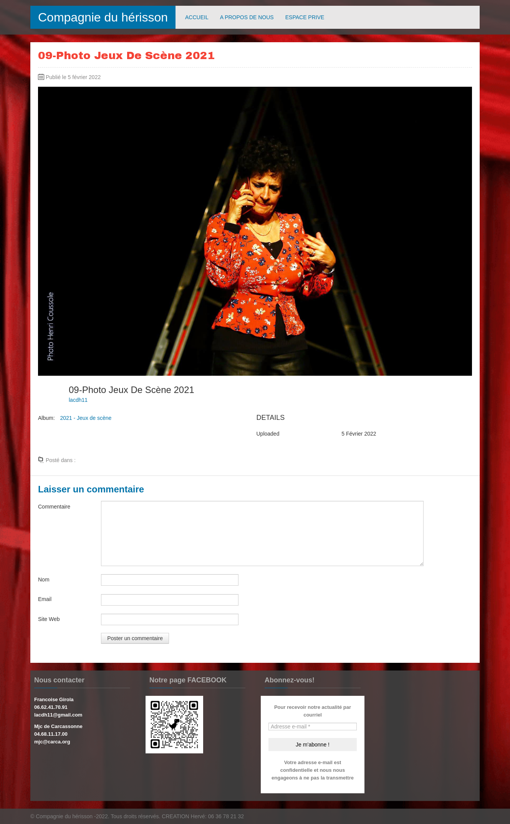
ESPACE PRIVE (305, 17)
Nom (44, 579)
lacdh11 (78, 400)
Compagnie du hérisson (103, 17)
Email (44, 599)
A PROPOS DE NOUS (247, 17)
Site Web (49, 619)
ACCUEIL (197, 17)
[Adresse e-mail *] (312, 726)
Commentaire (54, 507)
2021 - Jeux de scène (85, 418)
